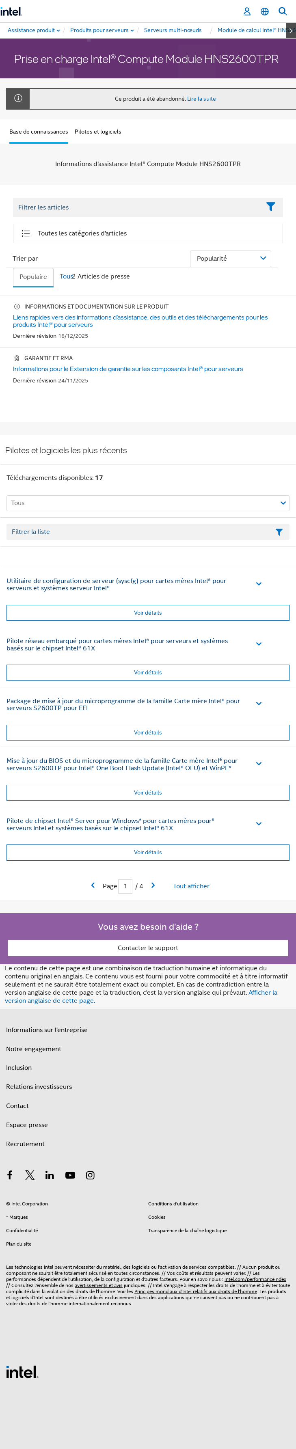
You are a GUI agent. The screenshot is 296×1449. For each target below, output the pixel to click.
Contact (17, 1106)
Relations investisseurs (39, 1087)
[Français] (265, 11)
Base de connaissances (38, 131)
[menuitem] (99, 30)
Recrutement (25, 1144)
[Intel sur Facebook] (10, 1176)
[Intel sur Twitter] (30, 1176)
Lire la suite (201, 98)
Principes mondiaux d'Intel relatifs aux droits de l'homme (195, 1291)
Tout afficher (191, 886)
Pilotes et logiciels (98, 131)
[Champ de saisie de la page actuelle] (125, 886)
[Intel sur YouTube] (70, 1176)
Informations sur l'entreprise (47, 1030)
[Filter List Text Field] (137, 208)
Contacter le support (148, 948)
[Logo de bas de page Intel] (22, 1371)
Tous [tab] (66, 276)
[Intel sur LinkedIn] (50, 1176)
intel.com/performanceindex (255, 1279)
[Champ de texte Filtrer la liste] (148, 532)
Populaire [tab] (33, 277)
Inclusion (19, 1068)
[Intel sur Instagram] (90, 1176)
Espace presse (27, 1125)
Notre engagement (33, 1049)
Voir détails (148, 612)
